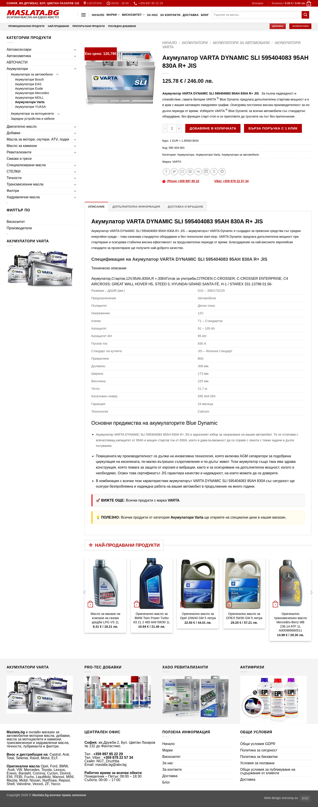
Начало (98, 15)
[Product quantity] (172, 128)
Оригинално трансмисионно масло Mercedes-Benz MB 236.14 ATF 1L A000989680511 (290, 622)
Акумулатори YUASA (30, 106)
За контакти (170, 15)
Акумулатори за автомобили (32, 74)
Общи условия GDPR (257, 744)
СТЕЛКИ (14, 171)
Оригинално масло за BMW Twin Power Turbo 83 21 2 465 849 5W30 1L (151, 618)
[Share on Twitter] (174, 171)
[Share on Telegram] (222, 171)
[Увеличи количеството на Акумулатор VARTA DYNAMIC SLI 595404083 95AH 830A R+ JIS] (179, 128)
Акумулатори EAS (28, 84)
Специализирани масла (26, 165)
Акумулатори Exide (29, 88)
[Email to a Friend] (182, 171)
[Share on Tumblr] (214, 171)
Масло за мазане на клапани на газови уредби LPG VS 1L (105, 618)
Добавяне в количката (213, 128)
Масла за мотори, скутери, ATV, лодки (38, 139)
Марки (113, 15)
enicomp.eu (290, 798)
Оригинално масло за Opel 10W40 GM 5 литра (198, 616)
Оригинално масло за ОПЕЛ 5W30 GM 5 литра (244, 616)
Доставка (191, 15)
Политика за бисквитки (259, 757)
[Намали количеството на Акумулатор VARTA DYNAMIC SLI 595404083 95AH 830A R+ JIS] (165, 128)
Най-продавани (58, 26)
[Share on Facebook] (166, 171)
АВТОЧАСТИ (17, 62)
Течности (14, 178)
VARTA (176, 161)
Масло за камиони (22, 146)
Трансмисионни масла (25, 184)
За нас (152, 15)
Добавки (13, 133)
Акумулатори (17, 69)
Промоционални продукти (26, 26)
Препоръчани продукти (88, 26)
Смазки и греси (19, 158)
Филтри (13, 191)
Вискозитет (133, 15)
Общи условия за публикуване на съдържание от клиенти (267, 771)
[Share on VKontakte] (198, 171)
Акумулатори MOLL (29, 97)
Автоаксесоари (19, 49)
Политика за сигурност (259, 750)
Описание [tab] (96, 206)
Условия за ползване (257, 763)
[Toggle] (75, 49)
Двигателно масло (22, 126)
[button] (257, 3)
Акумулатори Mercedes (32, 93)
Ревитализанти (19, 152)
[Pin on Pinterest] (190, 171)
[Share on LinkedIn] (206, 171)
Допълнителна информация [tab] (136, 206)
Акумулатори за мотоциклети (32, 113)
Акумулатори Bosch (29, 79)
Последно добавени (122, 26)
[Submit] (305, 15)
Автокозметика (19, 56)
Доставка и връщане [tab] (185, 206)
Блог (205, 15)
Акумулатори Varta (29, 102)
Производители (19, 228)
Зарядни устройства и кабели (33, 118)
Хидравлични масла (23, 197)
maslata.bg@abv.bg (110, 764)
